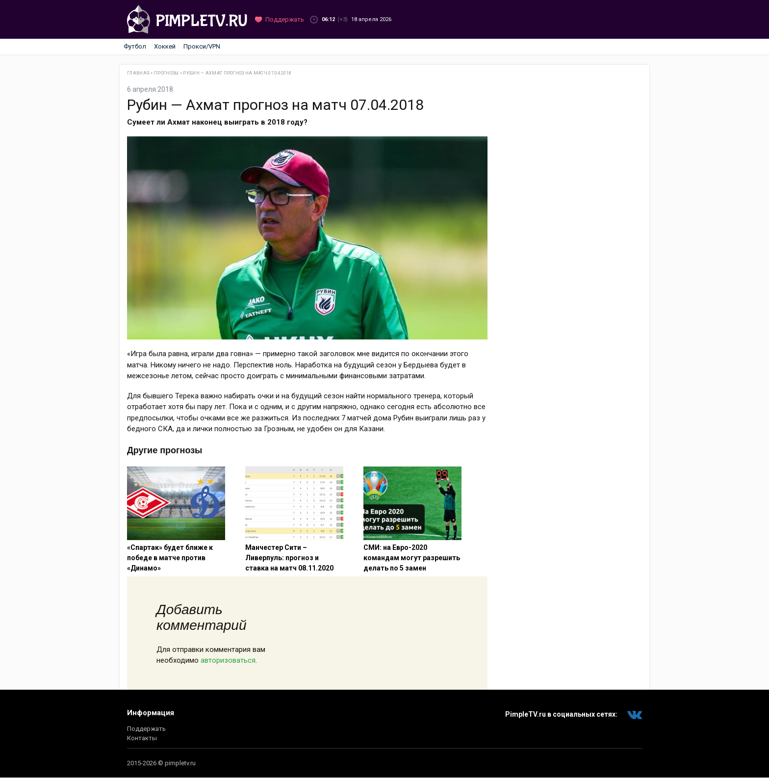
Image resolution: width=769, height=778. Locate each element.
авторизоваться (228, 660)
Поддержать (146, 728)
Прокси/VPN (201, 46)
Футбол (135, 46)
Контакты (142, 738)
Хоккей (165, 46)
